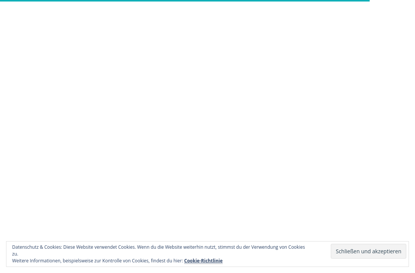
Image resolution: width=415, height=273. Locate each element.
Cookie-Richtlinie (203, 260)
